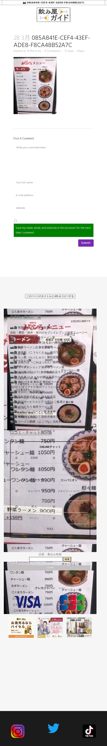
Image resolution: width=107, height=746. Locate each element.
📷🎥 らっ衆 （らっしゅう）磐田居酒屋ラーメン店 (43, 357)
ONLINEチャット (50, 447)
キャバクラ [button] (27, 491)
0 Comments (52, 51)
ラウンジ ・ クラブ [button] (30, 469)
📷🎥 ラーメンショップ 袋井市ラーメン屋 (37, 367)
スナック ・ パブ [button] (66, 469)
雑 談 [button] (63, 506)
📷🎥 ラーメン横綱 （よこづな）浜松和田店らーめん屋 (45, 421)
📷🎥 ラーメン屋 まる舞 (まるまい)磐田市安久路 (41, 342)
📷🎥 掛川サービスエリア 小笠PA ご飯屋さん (39, 402)
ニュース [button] (64, 518)
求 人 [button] (26, 506)
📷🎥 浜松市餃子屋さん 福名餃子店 (33, 397)
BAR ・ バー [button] (65, 458)
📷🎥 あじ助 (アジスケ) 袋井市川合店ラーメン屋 (41, 372)
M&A (50, 529)
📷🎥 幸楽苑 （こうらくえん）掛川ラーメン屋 (40, 352)
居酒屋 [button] (26, 458)
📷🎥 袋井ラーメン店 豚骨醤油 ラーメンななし (40, 347)
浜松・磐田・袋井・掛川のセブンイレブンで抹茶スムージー (48, 332)
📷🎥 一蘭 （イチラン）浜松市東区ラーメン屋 (40, 416)
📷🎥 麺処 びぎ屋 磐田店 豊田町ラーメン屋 (37, 382)
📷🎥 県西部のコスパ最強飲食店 (31, 327)
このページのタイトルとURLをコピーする (50, 296)
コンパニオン (68, 480)
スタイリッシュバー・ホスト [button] (68, 493)
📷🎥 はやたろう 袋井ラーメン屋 (31, 406)
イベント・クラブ (31, 480)
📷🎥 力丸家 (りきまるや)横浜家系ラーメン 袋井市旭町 (45, 377)
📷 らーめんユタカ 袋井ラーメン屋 (32, 337)
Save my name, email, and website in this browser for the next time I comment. (53, 230)
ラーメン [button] (27, 518)
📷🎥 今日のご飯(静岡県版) (27, 392)
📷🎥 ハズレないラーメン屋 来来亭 (33, 411)
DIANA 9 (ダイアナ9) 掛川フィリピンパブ (36, 387)
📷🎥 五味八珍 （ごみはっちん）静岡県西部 (38, 362)
